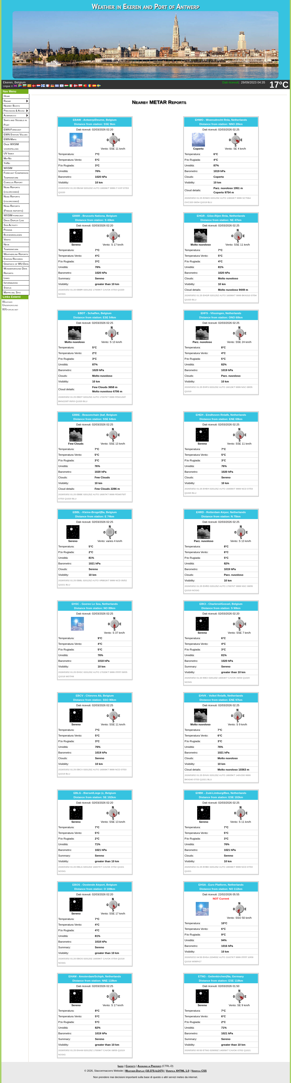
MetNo (8, 158)
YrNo (7, 163)
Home (7, 96)
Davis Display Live (14, 220)
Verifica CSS (199, 1070)
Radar (7, 101)
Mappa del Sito (12, 292)
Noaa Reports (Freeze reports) (13, 208)
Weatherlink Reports (16, 254)
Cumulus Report (13, 182)
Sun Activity (11, 225)
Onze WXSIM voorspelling (11, 146)
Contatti (130, 1066)
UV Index (9, 153)
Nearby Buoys (12, 105)
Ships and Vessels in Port (15, 122)
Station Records (13, 258)
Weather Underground (10, 303)
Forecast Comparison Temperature (16, 175)
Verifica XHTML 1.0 (177, 1070)
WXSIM (8, 168)
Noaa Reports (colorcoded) (12, 189)
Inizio (120, 1066)
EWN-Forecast (12, 129)
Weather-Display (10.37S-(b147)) (144, 1070)
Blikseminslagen (13, 234)
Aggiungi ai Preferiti (149, 1066)
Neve (6, 244)
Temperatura (11, 249)
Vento (7, 239)
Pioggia (8, 229)
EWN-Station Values (16, 134)
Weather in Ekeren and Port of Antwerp (145, 6)
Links (7, 278)
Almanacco (10, 115)
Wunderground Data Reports (15, 270)
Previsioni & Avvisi (14, 110)
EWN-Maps (10, 139)
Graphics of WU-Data (16, 263)
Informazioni (11, 282)
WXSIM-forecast (14, 215)
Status (7, 287)
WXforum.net (10, 309)
